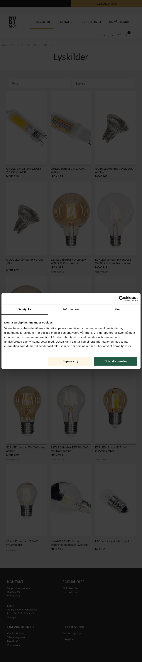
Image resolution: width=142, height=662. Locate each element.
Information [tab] (71, 309)
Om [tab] (117, 309)
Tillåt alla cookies (115, 361)
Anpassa (70, 361)
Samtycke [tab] (24, 309)
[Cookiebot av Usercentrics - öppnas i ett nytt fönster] (121, 298)
